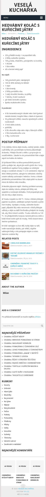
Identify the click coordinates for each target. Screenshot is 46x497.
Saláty (6, 428)
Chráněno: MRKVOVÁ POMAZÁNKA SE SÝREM (22, 340)
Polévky (7, 415)
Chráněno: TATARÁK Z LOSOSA (16, 356)
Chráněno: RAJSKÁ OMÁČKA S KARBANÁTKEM (22, 363)
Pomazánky (8, 418)
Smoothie (7, 431)
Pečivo (6, 411)
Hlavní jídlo (8, 392)
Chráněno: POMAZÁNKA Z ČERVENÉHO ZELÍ (21, 346)
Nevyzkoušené (9, 408)
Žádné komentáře (33, 34)
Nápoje (6, 405)
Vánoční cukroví (10, 441)
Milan (4, 34)
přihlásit (37, 317)
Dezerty (7, 385)
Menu (5, 18)
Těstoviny (7, 438)
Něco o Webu (23, 494)
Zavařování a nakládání (12, 444)
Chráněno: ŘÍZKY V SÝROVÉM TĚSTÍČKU (20, 360)
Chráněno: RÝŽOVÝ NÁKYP (14, 337)
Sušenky (7, 434)
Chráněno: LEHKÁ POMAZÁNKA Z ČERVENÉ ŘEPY (23, 350)
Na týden (7, 401)
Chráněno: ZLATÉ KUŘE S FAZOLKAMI (18, 372)
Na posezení (8, 398)
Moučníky (7, 395)
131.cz (26, 491)
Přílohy (6, 425)
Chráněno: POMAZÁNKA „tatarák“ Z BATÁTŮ (21, 353)
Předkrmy (21, 34)
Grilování (7, 388)
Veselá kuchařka (23, 7)
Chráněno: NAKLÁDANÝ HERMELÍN (17, 343)
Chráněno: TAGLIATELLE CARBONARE (18, 375)
